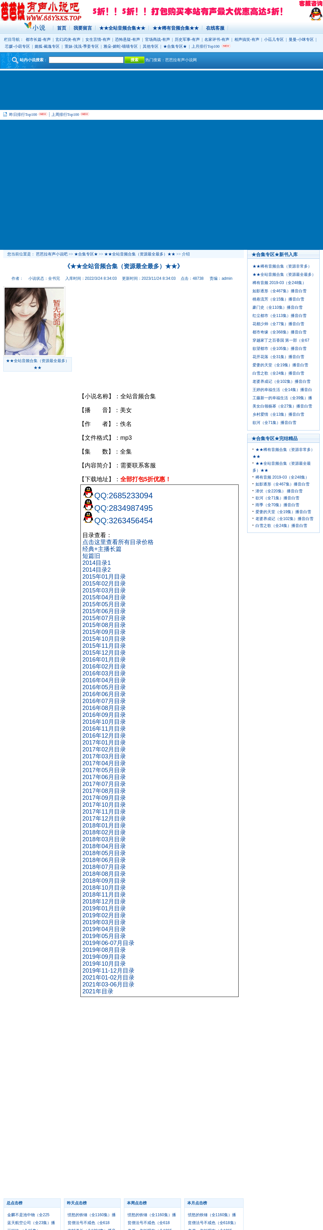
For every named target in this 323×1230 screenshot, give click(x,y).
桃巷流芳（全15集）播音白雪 (278, 299)
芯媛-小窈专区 (17, 46)
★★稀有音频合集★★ (176, 28)
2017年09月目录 (104, 798)
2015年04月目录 (104, 597)
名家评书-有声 (216, 39)
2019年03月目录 (104, 922)
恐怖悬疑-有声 (127, 39)
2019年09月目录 (104, 957)
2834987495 (131, 508)
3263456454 (131, 520)
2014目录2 (96, 569)
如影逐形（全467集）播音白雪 (279, 291)
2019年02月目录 (104, 915)
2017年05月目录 (104, 770)
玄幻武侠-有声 (67, 39)
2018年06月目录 (104, 860)
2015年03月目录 (104, 590)
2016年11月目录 (104, 728)
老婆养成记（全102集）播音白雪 (281, 381)
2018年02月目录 (104, 832)
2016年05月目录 (104, 687)
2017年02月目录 (104, 749)
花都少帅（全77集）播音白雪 (278, 324)
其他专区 (151, 46)
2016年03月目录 (104, 673)
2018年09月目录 (104, 880)
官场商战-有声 (157, 39)
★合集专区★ (175, 46)
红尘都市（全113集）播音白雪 (279, 315)
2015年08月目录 (104, 625)
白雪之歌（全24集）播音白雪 (278, 373)
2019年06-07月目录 (108, 943)
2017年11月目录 (104, 811)
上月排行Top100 (205, 46)
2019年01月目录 (104, 908)
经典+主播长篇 (102, 549)
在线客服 (215, 28)
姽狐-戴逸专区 (47, 46)
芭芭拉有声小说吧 (52, 254)
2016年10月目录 (104, 722)
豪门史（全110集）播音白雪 (277, 307)
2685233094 (131, 495)
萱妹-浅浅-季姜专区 (82, 46)
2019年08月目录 (104, 950)
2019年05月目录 (104, 936)
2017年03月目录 (104, 756)
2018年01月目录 (104, 825)
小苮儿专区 (274, 39)
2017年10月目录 (104, 804)
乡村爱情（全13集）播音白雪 (278, 414)
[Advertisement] (62, 185)
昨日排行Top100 (23, 114)
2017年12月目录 (104, 818)
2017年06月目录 (104, 777)
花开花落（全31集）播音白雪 (278, 356)
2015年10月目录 (104, 639)
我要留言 (82, 28)
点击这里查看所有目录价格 (118, 542)
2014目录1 (96, 563)
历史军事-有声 (187, 39)
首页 (61, 28)
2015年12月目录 (104, 652)
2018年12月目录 (104, 901)
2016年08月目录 (104, 708)
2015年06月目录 (104, 611)
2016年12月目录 (104, 735)
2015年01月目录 (104, 576)
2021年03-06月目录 (108, 984)
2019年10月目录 (104, 963)
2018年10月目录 (104, 887)
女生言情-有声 (97, 39)
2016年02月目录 (104, 666)
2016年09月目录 (104, 715)
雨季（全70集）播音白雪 (277, 505)
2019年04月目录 (104, 929)
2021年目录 (97, 991)
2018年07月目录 (104, 867)
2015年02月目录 (104, 583)
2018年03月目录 (104, 839)
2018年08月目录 (104, 874)
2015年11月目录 (104, 645)
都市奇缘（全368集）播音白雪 (279, 332)
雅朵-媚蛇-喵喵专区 (120, 46)
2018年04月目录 (104, 846)
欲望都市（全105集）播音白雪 (279, 348)
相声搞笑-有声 (246, 39)
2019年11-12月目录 (108, 970)
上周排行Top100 (65, 114)
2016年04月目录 (104, 680)
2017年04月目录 (104, 763)
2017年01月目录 (104, 742)
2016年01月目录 (104, 659)
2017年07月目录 (104, 784)
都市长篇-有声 (38, 39)
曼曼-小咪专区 (301, 39)
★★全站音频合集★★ (122, 28)
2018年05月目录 (104, 853)
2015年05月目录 (104, 604)
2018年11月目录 (104, 894)
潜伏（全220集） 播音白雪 (279, 491)
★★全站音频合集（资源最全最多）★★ (139, 254)
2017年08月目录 (104, 791)
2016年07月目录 (104, 701)
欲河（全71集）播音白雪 (274, 422)
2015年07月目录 (104, 618)
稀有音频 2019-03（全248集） (279, 282)
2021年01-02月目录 (108, 977)
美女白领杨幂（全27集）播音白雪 (282, 406)
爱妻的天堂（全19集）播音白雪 (280, 365)
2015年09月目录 (104, 632)
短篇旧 (91, 556)
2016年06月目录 (104, 694)
